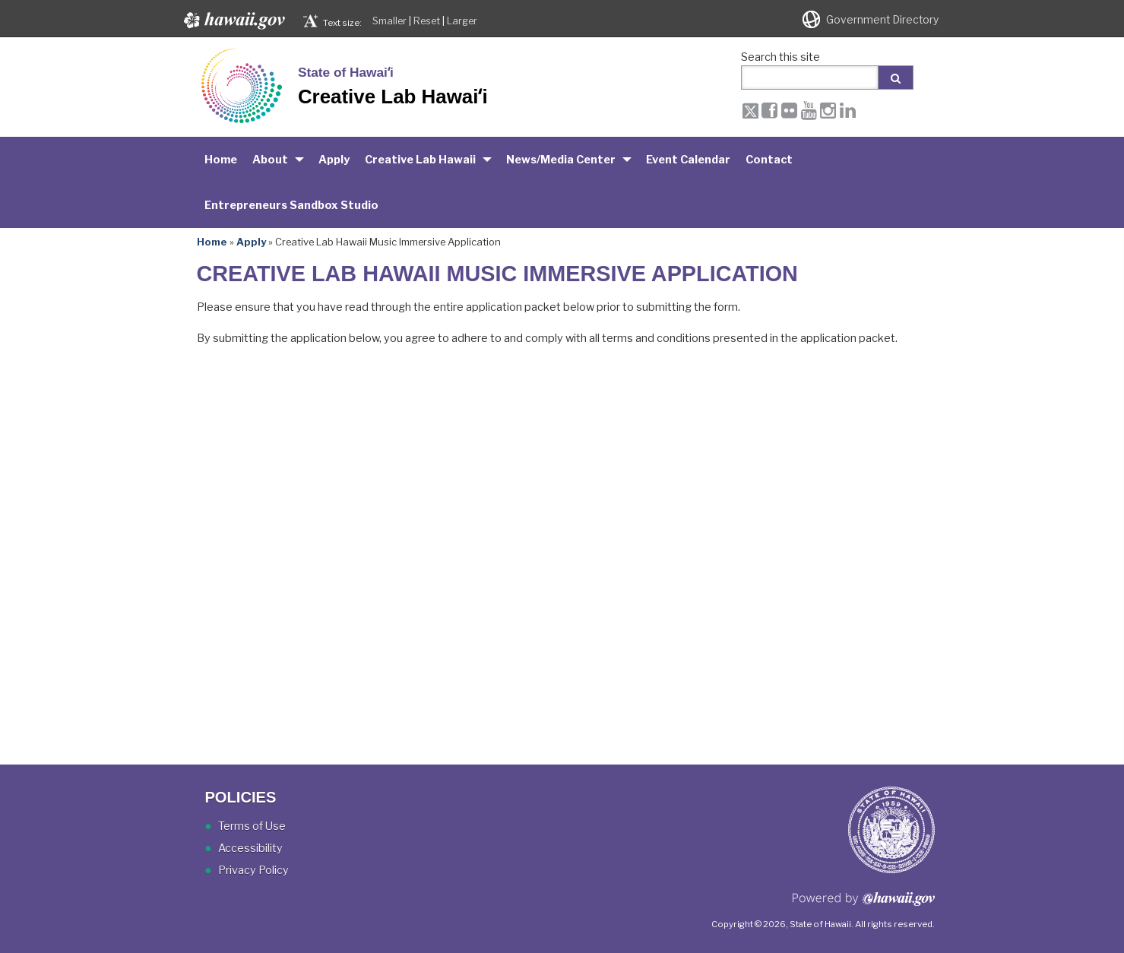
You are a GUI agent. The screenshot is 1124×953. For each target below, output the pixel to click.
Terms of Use (252, 826)
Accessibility (250, 848)
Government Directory (882, 20)
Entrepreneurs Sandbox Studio (291, 205)
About (270, 159)
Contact (769, 159)
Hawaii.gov (233, 20)
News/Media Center (561, 159)
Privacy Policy (253, 870)
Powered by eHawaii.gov (864, 904)
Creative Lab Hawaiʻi (393, 96)
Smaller (389, 21)
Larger (462, 21)
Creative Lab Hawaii (420, 159)
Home (220, 159)
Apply (334, 159)
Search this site (780, 57)
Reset (426, 21)
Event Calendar (688, 159)
